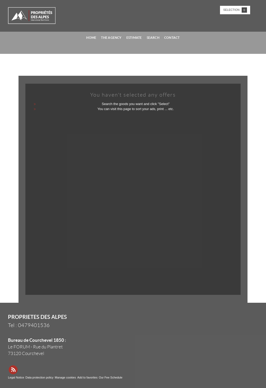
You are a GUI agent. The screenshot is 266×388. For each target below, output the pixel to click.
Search (153, 37)
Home (91, 37)
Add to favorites (87, 377)
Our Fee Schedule (111, 377)
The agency (111, 37)
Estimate (134, 37)
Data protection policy (39, 377)
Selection (235, 10)
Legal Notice (16, 377)
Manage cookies (65, 377)
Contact (172, 37)
